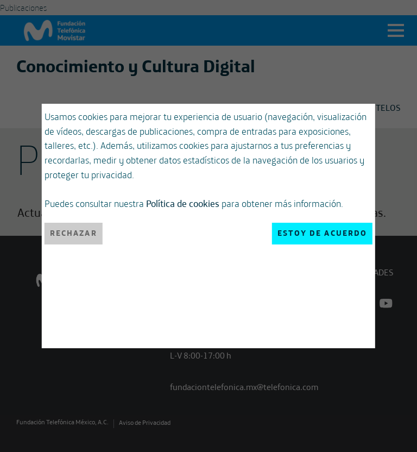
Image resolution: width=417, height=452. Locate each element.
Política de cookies (182, 203)
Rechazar (73, 233)
